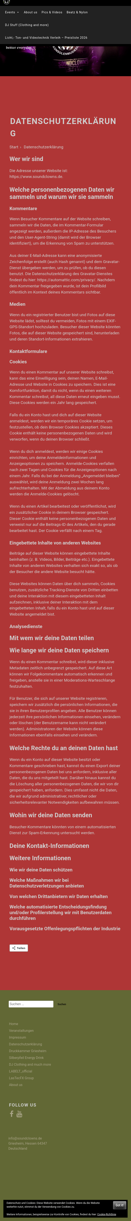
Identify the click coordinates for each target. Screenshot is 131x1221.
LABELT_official (20, 1071)
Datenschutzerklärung (25, 1044)
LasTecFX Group (21, 1078)
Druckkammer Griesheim (27, 1051)
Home (13, 1024)
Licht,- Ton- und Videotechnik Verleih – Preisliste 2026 (46, 37)
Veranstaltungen (21, 1031)
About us (30, 12)
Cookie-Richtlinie (106, 1214)
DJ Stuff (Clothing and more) (27, 25)
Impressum (17, 1037)
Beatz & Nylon (77, 12)
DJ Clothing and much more (30, 1065)
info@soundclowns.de (25, 1138)
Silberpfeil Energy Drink (26, 1058)
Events (12, 12)
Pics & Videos (52, 12)
